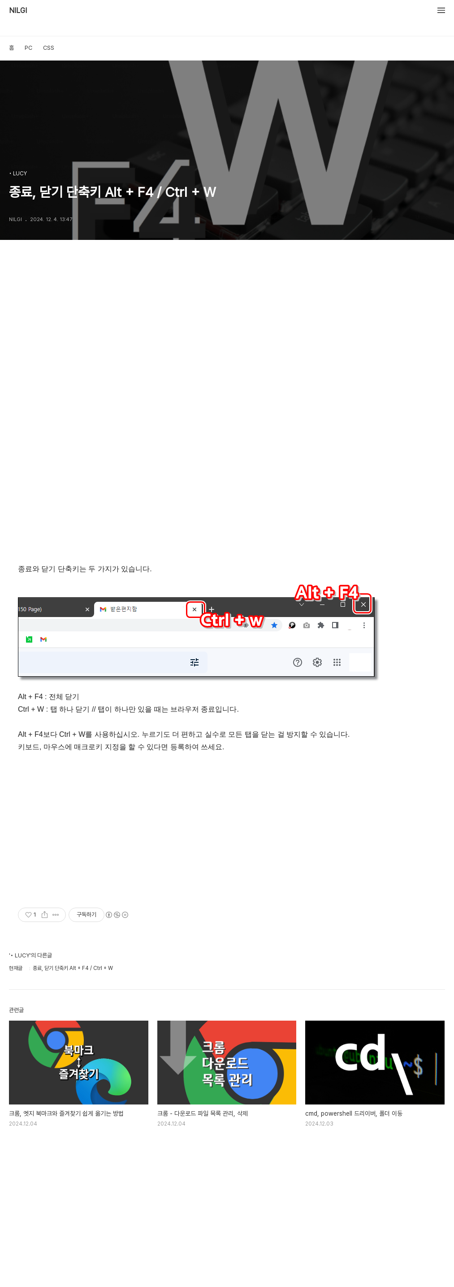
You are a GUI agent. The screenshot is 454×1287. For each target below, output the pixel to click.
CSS (48, 47)
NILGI (18, 11)
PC (28, 47)
